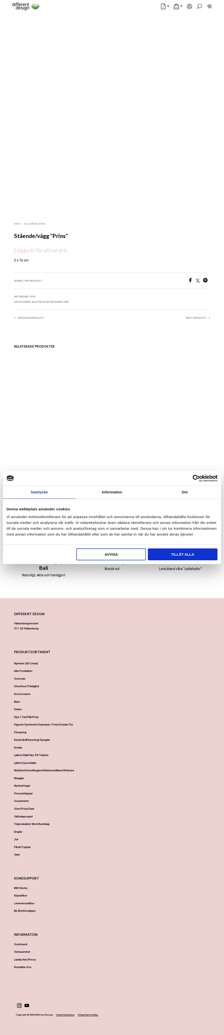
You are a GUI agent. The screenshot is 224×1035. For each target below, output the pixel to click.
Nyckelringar (22, 785)
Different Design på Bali (44, 564)
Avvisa (111, 554)
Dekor (18, 709)
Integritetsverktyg (88, 1015)
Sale (17, 854)
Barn (58, 301)
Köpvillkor (20, 895)
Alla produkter (34, 223)
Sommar (19, 678)
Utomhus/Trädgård (26, 686)
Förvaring (20, 732)
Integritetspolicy (65, 1015)
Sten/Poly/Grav (24, 808)
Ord (66, 301)
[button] (165, 6)
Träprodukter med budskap (32, 824)
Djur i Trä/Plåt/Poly (26, 717)
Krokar (18, 747)
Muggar (19, 778)
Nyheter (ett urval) (26, 663)
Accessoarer (22, 694)
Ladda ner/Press (25, 959)
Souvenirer (21, 801)
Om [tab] (185, 492)
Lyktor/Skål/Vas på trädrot (31, 755)
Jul (16, 839)
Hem (17, 223)
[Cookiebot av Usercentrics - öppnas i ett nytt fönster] (196, 478)
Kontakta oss (23, 967)
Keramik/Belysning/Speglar (32, 740)
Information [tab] (112, 492)
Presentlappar (23, 793)
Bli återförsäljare (25, 911)
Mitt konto (21, 888)
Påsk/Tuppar (22, 847)
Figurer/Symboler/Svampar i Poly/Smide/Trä (43, 724)
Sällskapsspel (23, 816)
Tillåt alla (182, 554)
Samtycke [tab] (39, 492)
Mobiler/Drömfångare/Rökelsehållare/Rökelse (44, 770)
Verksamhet (22, 952)
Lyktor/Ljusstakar (25, 763)
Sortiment (20, 944)
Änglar (18, 831)
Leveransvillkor (24, 903)
